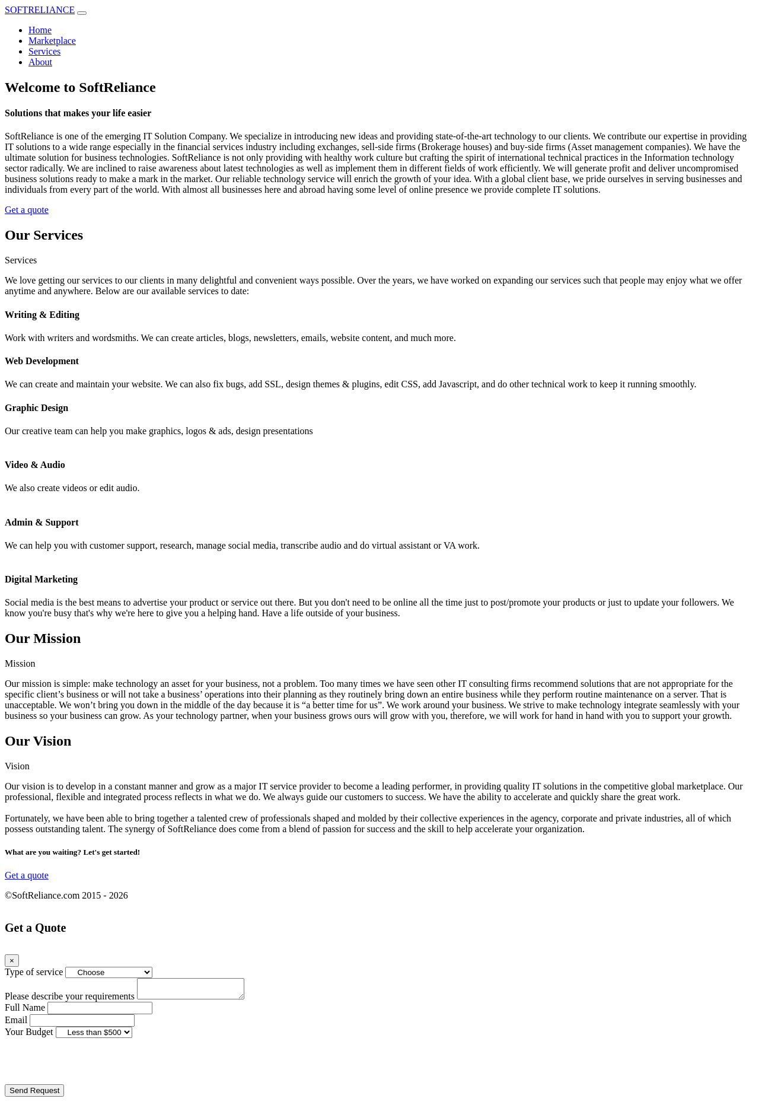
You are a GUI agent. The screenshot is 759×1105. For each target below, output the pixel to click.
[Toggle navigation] (82, 13)
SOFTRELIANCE (40, 10)
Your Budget (29, 1035)
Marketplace (52, 41)
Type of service (34, 972)
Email (16, 1023)
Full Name (25, 1011)
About (40, 62)
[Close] (12, 960)
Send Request (34, 1094)
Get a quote (27, 210)
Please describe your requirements (70, 1000)
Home (40, 30)
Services (44, 51)
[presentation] (95, 1065)
